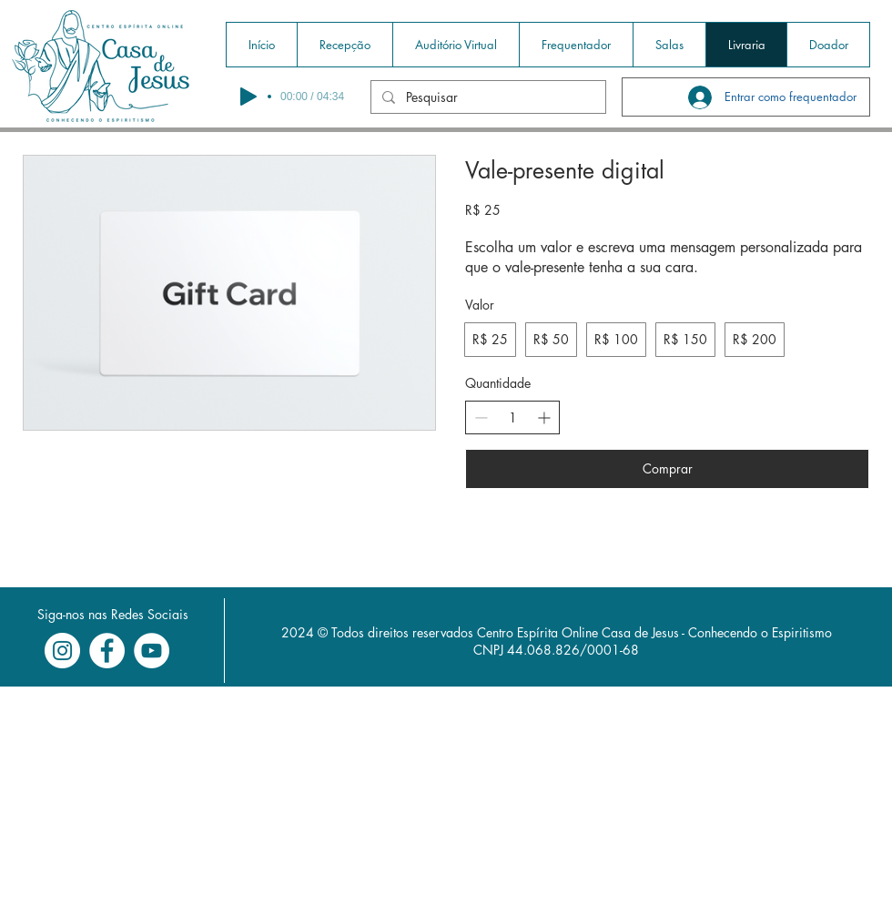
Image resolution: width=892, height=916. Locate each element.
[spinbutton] (512, 418)
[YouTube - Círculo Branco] (151, 650)
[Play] (248, 96)
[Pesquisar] (486, 97)
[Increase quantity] (543, 417)
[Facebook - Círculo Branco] (107, 650)
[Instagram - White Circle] (62, 650)
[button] (344, 44)
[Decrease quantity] (481, 417)
